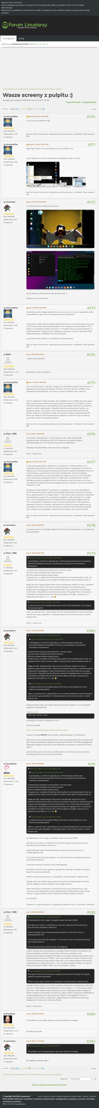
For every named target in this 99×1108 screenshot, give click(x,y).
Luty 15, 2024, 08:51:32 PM (35, 1014)
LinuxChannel (28, 1099)
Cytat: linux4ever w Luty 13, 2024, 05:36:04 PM (45, 917)
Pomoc (40, 1096)
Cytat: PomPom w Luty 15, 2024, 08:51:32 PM (45, 1046)
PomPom (10, 1013)
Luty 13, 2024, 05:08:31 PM (35, 553)
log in (37, 44)
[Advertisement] (49, 66)
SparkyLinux (73, 1099)
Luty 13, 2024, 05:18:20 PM (35, 630)
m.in (74, 988)
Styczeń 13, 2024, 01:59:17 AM (38, 144)
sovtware (10, 201)
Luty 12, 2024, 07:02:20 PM (37, 382)
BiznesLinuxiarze (49, 1099)
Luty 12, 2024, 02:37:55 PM (37, 308)
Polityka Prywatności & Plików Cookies (69, 1096)
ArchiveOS (82, 1099)
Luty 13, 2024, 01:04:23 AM (35, 434)
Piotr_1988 (11, 433)
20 (33, 109)
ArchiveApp (90, 1099)
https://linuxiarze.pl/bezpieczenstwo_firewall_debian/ (47, 730)
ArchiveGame (7, 1101)
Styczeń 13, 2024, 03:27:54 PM (36, 202)
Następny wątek (89, 102)
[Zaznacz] (33, 712)
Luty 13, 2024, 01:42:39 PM (35, 525)
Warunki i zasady (49, 1096)
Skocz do (64, 1079)
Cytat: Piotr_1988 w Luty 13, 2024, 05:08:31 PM (45, 635)
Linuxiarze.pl (38, 1099)
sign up (45, 44)
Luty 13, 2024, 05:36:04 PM (35, 764)
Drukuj (93, 109)
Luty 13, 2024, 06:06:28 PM (35, 912)
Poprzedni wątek (73, 102)
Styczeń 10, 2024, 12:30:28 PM (38, 116)
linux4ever (11, 763)
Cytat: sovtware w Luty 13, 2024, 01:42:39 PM (45, 602)
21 (36, 109)
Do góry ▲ (93, 1096)
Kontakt (85, 1096)
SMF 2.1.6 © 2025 (8, 1104)
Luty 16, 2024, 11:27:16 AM (35, 1041)
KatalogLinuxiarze (62, 1099)
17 (24, 109)
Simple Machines (20, 1104)
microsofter (12, 116)
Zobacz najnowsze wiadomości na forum (49, 1085)
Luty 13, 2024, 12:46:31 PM (37, 462)
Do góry (5, 1068)
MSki (8, 354)
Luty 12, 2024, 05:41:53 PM (35, 354)
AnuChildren (17, 1101)
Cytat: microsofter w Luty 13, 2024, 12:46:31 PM (45, 558)
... (22, 109)
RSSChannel (18, 1099)
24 (41, 109)
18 (26, 109)
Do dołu (5, 109)
